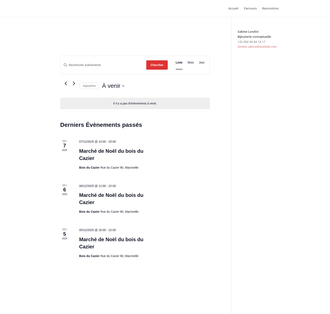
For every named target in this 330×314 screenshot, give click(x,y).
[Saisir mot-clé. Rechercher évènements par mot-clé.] (103, 65)
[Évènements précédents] (65, 83)
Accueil (233, 8)
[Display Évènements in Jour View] (202, 62)
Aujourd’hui (89, 85)
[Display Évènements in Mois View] (191, 62)
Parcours (250, 8)
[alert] (135, 103)
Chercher (156, 65)
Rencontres (270, 8)
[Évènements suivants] (73, 83)
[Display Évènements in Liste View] (179, 62)
